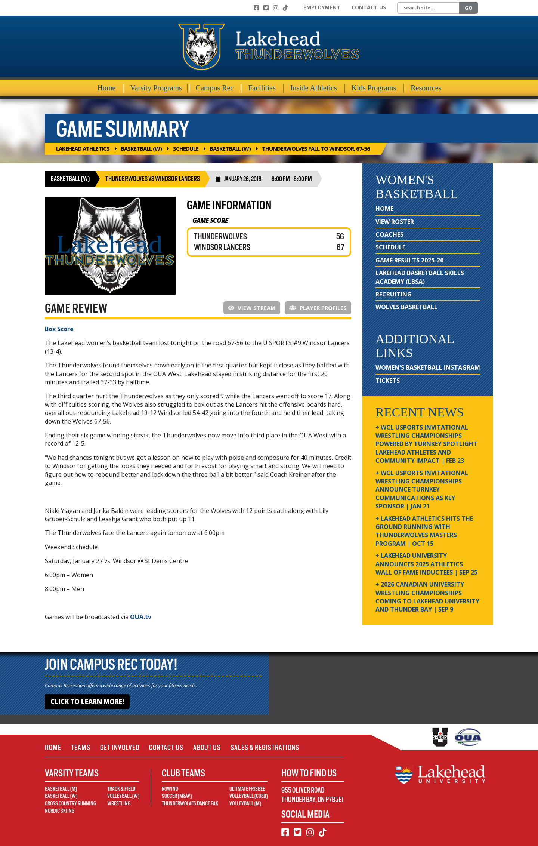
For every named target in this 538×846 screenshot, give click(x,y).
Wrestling (118, 803)
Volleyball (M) (245, 803)
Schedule (185, 148)
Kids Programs (374, 88)
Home (107, 88)
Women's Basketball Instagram (427, 367)
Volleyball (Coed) (248, 796)
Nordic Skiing (59, 811)
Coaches (389, 234)
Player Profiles (318, 307)
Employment (321, 7)
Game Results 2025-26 (409, 260)
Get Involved (119, 747)
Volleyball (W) (123, 796)
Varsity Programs (156, 88)
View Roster (394, 222)
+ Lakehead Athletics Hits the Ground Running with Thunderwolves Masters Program (424, 531)
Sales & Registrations (265, 747)
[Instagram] (275, 8)
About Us (207, 747)
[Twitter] (266, 8)
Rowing (170, 789)
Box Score (59, 329)
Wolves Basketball (406, 307)
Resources (426, 88)
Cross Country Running (70, 803)
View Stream (252, 307)
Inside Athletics (313, 88)
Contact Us (369, 7)
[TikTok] (285, 8)
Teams (80, 747)
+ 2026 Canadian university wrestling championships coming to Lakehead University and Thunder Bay (427, 596)
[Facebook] (256, 8)
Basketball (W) (141, 148)
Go (469, 7)
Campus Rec (215, 88)
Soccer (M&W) (177, 796)
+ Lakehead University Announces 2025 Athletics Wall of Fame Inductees (426, 563)
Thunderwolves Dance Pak (190, 803)
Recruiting (393, 294)
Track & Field (121, 789)
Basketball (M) (61, 789)
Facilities (261, 88)
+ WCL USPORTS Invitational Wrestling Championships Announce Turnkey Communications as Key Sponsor (421, 490)
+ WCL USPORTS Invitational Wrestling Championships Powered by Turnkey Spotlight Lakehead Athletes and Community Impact (426, 444)
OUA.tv (140, 617)
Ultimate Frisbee (247, 789)
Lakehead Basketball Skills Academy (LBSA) (419, 277)
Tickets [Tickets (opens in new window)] (387, 380)
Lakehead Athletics (82, 148)
